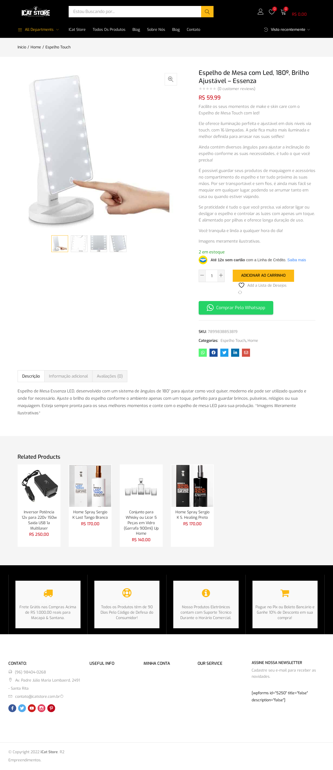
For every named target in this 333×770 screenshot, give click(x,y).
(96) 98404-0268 (30, 672)
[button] (297, 11)
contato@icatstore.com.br (37, 696)
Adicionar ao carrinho (263, 275)
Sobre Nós (156, 29)
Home (36, 47)
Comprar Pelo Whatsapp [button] (236, 307)
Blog (136, 29)
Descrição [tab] (31, 376)
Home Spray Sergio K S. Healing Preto (192, 515)
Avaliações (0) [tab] (110, 376)
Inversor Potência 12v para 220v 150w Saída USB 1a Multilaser (39, 520)
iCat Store (77, 29)
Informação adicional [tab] (68, 376)
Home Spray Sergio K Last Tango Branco (90, 515)
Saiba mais (296, 260)
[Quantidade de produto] (212, 276)
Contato (193, 29)
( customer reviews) (236, 89)
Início (22, 47)
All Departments (36, 29)
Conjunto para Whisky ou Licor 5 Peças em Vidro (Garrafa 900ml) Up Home (141, 523)
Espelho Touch (58, 47)
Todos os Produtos (109, 29)
